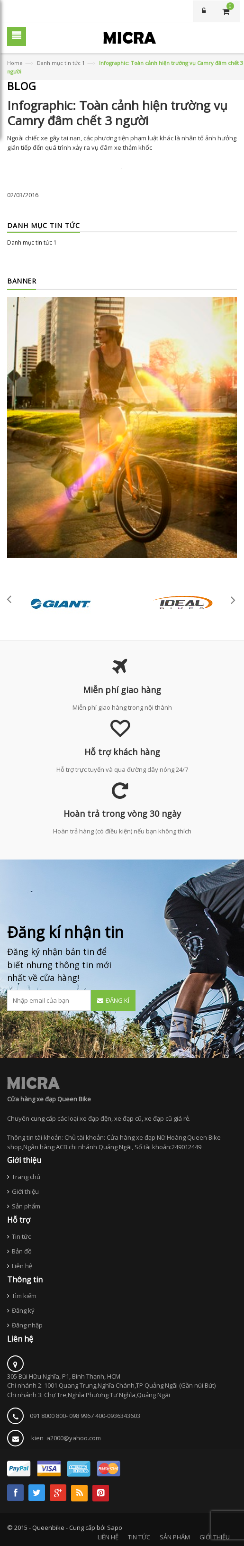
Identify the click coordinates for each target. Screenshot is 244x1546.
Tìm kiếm (24, 1295)
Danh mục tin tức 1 (61, 62)
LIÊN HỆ (108, 1537)
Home (15, 62)
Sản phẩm (26, 1206)
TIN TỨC (139, 1537)
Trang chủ (26, 1176)
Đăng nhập (27, 1325)
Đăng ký (23, 1310)
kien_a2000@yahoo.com (66, 1438)
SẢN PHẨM (175, 1537)
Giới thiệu (25, 1191)
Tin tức (21, 1236)
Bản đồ (22, 1251)
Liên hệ (22, 1266)
